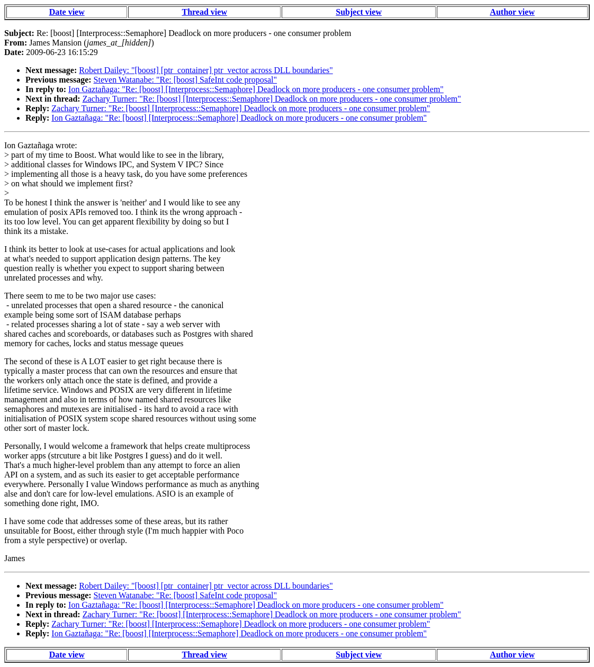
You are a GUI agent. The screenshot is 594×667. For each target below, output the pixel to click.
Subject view (359, 11)
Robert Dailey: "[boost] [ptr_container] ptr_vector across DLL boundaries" (205, 70)
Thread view (204, 11)
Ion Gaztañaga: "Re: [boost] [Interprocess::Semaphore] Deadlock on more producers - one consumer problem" (256, 89)
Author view (512, 11)
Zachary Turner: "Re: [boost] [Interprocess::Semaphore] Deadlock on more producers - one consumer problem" (272, 98)
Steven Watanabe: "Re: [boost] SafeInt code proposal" (185, 79)
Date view (67, 11)
